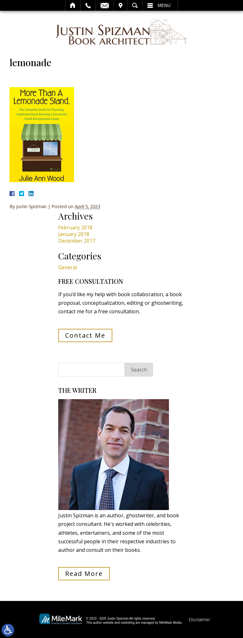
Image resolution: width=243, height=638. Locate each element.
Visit (120, 5)
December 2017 (76, 240)
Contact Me (85, 335)
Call (88, 5)
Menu (164, 5)
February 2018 (75, 227)
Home (72, 5)
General (67, 267)
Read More (84, 573)
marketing (127, 622)
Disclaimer (199, 619)
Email (105, 5)
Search (135, 5)
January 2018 (73, 234)
